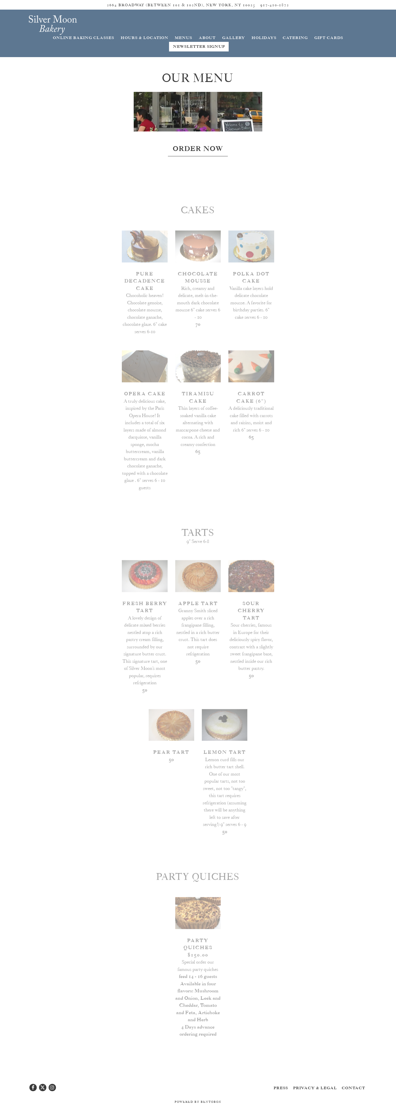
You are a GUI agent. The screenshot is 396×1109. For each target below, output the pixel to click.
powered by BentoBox (198, 1102)
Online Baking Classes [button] (83, 37)
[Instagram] (52, 1087)
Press (281, 1088)
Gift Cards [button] (328, 37)
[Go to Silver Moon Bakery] (181, 5)
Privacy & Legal (315, 1088)
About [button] (207, 37)
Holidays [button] (264, 37)
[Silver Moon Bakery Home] (53, 24)
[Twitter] (42, 1087)
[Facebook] (33, 1087)
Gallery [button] (233, 37)
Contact (353, 1088)
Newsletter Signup (199, 46)
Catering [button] (295, 37)
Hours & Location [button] (144, 37)
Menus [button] (183, 37)
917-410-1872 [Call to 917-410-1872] (274, 4)
